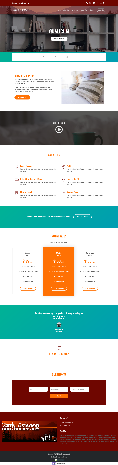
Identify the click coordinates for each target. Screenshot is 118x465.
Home (59, 10)
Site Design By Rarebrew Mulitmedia (59, 457)
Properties (74, 10)
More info (100, 57)
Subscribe (101, 10)
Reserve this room (59, 39)
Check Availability (28, 288)
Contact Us (83, 10)
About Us (66, 10)
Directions (93, 10)
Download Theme (82, 217)
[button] (64, 87)
